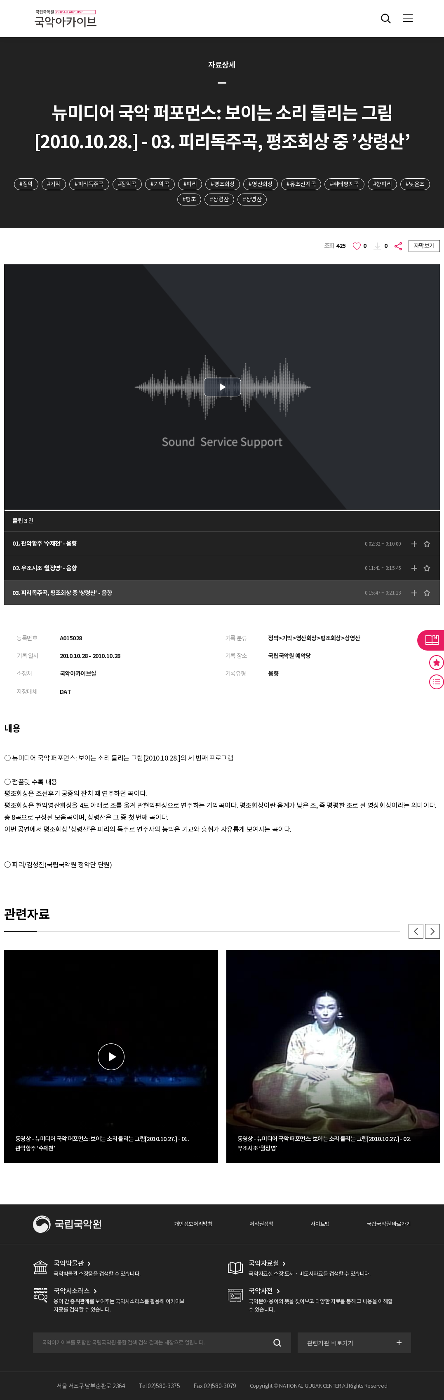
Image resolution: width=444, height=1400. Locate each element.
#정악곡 (127, 184)
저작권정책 (261, 1223)
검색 (276, 1343)
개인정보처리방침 (193, 1223)
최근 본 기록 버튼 (436, 681)
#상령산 (219, 199)
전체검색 (386, 18)
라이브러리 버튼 (430, 640)
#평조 (189, 199)
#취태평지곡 (344, 184)
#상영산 (252, 199)
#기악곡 (159, 184)
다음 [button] (432, 931)
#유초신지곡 (301, 184)
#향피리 (382, 184)
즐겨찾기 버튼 (436, 662)
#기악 (54, 184)
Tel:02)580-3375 (159, 1386)
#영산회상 (261, 184)
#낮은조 (415, 184)
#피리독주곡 (89, 184)
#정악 (26, 184)
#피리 (190, 184)
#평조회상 (223, 184)
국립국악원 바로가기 (389, 1223)
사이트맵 (319, 1223)
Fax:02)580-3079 (214, 1386)
